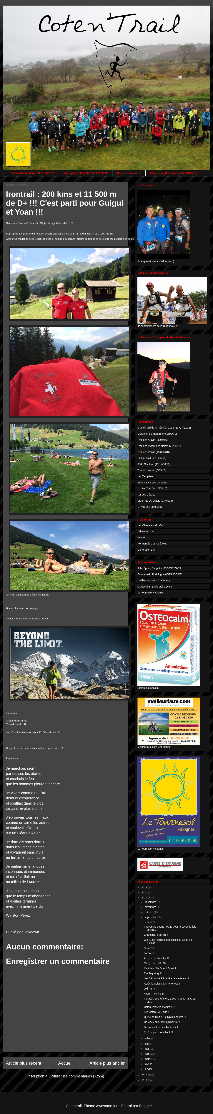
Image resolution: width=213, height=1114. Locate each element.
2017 (145, 887)
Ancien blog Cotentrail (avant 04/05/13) (173, 173)
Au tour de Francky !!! (156, 958)
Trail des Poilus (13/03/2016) (153, 452)
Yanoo (141, 537)
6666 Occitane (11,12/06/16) (153, 464)
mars (147, 1058)
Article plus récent (23, 1063)
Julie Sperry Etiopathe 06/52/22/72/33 (159, 568)
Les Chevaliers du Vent (150, 525)
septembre (150, 917)
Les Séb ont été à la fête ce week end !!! (167, 978)
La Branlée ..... (152, 953)
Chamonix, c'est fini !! (156, 934)
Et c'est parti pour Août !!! (158, 1032)
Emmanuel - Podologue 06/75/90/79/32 (160, 574)
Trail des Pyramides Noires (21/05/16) (159, 445)
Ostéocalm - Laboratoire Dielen (155, 586)
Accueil (65, 1063)
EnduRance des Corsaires (152, 482)
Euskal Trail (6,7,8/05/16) (151, 458)
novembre (150, 906)
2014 (145, 1075)
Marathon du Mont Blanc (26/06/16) (157, 433)
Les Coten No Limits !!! (157, 1011)
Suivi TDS (149, 948)
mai (146, 1048)
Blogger (145, 1106)
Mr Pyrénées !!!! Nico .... (158, 963)
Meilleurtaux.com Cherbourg (153, 580)
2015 (145, 897)
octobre (149, 912)
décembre (150, 901)
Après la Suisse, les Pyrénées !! (162, 983)
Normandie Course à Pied (152, 543)
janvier (148, 1068)
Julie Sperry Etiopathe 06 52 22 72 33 (85, 173)
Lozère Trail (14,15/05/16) (152, 488)
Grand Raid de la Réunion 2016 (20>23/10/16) (164, 427)
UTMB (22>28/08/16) (149, 506)
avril (147, 1053)
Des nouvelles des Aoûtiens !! (161, 1027)
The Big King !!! (153, 973)
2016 (145, 892)
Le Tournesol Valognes (150, 592)
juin (146, 1043)
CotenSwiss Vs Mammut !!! (159, 1006)
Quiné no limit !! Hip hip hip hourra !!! (165, 1016)
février (148, 1063)
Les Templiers (145, 476)
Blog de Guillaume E (129, 173)
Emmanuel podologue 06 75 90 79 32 (32, 173)
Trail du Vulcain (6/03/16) (151, 470)
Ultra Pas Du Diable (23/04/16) (155, 500)
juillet (147, 1038)
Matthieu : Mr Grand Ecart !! (160, 968)
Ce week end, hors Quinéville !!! (162, 1022)
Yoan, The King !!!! (154, 993)
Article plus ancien (107, 1063)
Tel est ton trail (145, 531)
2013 (145, 1080)
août (147, 922)
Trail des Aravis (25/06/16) (152, 439)
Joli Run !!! (150, 988)
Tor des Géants (146, 494)
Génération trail (146, 549)
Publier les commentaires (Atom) (77, 1076)
